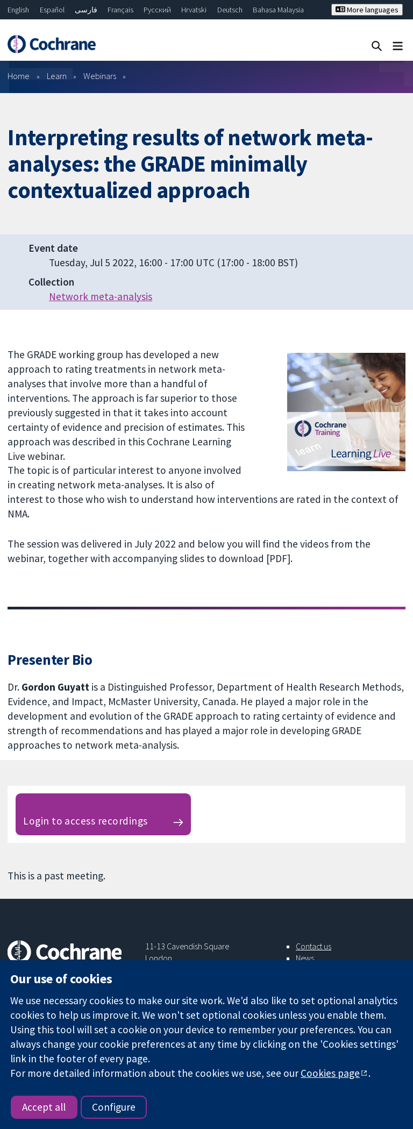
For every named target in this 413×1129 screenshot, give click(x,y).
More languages (367, 10)
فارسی (86, 10)
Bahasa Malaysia (278, 10)
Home (19, 75)
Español (52, 10)
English (18, 10)
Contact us (313, 946)
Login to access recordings (85, 820)
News (305, 958)
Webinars (99, 75)
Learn (57, 75)
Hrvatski (193, 10)
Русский (157, 10)
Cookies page (330, 1073)
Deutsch (230, 10)
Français (120, 10)
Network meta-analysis (100, 296)
